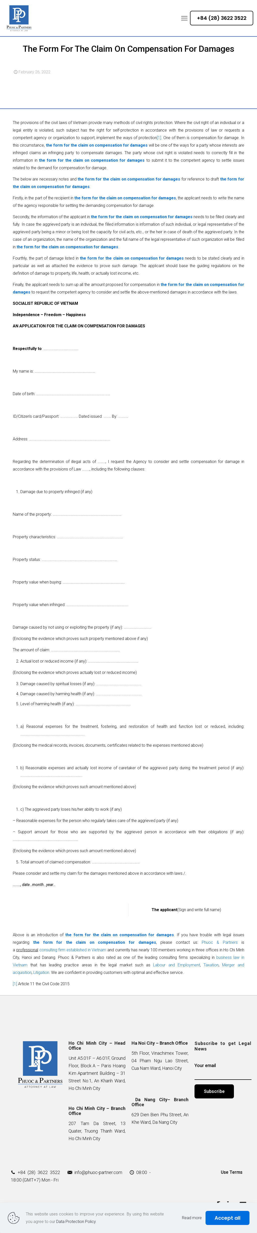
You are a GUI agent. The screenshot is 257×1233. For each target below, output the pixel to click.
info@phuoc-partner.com (98, 1172)
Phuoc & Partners (220, 942)
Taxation (211, 965)
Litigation (41, 972)
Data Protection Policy (76, 1221)
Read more (192, 1217)
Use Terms (231, 1172)
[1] (159, 137)
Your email (223, 1071)
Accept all (227, 1217)
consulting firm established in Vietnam (72, 950)
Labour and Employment (176, 965)
